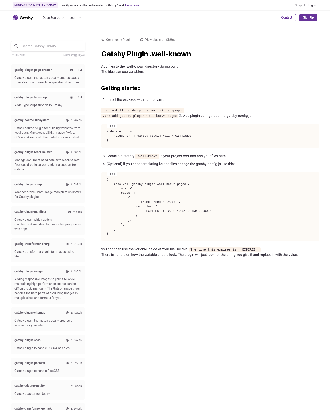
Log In (312, 5)
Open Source (53, 18)
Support (300, 5)
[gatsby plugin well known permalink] (99, 54)
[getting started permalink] (99, 88)
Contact (286, 17)
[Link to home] (23, 17)
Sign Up (308, 17)
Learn (75, 18)
